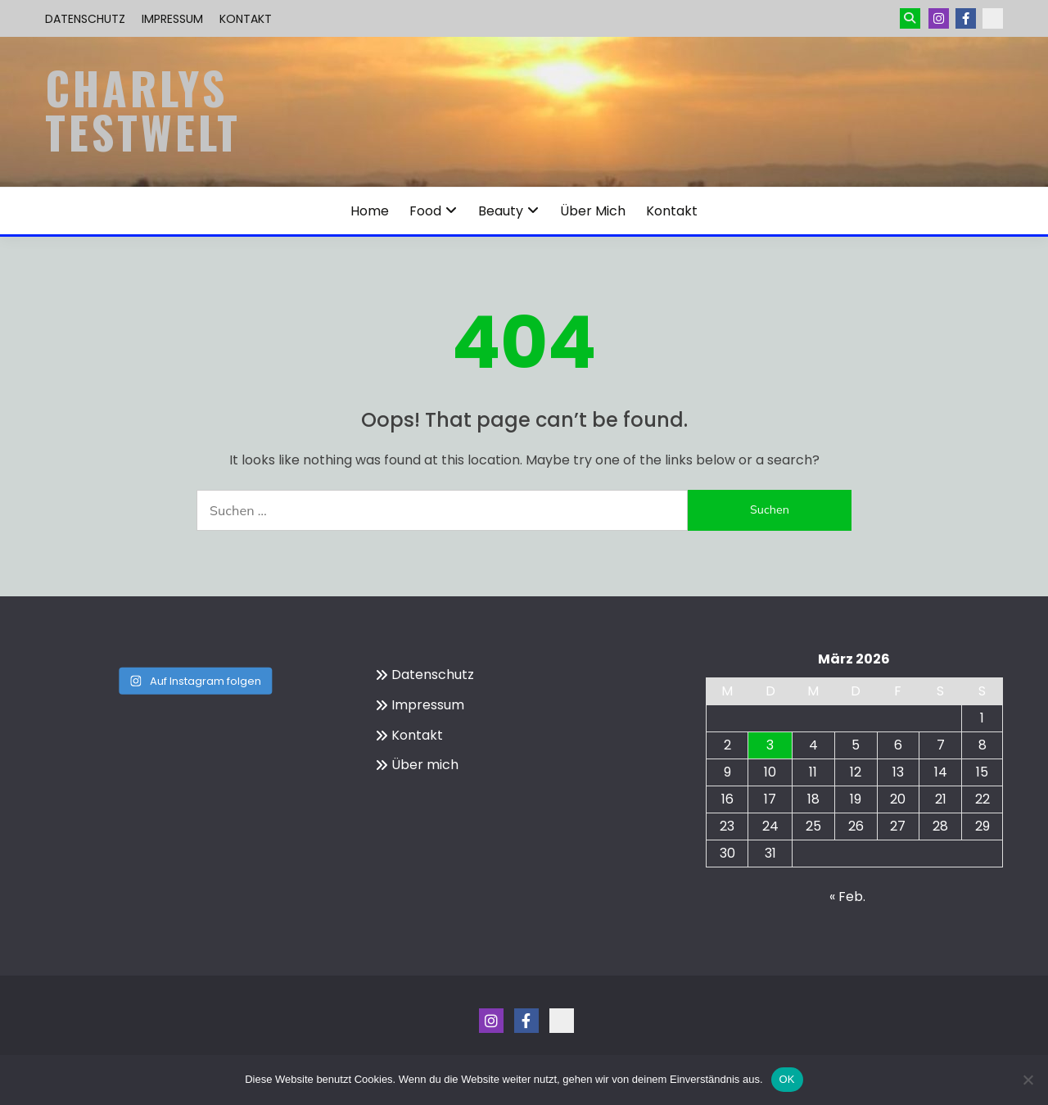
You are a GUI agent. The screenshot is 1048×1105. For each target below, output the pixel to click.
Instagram (938, 18)
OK (787, 1079)
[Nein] (1027, 1079)
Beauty (500, 211)
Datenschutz (85, 19)
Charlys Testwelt (143, 110)
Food (425, 211)
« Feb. (847, 896)
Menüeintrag (965, 18)
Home (369, 211)
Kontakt (245, 19)
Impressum (172, 19)
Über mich (593, 211)
